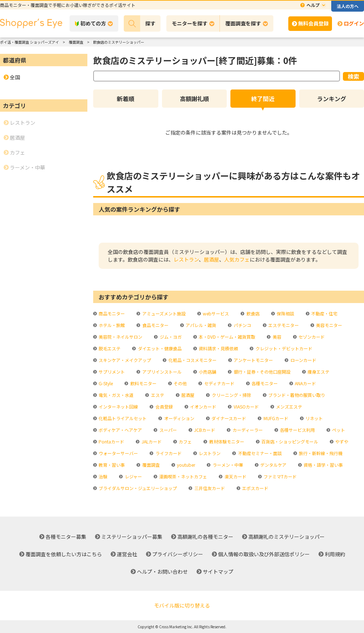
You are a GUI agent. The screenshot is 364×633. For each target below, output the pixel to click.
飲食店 (252, 313)
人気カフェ (237, 259)
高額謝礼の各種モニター (205, 536)
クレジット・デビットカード (283, 348)
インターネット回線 (118, 406)
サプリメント (111, 372)
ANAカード (305, 383)
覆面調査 (150, 465)
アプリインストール (161, 372)
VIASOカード (246, 406)
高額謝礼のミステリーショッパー (286, 536)
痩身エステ (317, 372)
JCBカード (204, 430)
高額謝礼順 (194, 98)
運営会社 (127, 554)
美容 (276, 337)
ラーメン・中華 (227, 465)
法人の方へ (348, 6)
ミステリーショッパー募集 (131, 536)
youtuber (185, 465)
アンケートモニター (253, 360)
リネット (313, 418)
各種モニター (264, 383)
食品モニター (155, 325)
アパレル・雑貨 (200, 325)
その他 (180, 383)
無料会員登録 (313, 23)
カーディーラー (247, 430)
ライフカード (168, 453)
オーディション (178, 418)
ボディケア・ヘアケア (120, 430)
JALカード (151, 441)
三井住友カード (209, 488)
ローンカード (302, 360)
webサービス (215, 313)
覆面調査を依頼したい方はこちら (63, 554)
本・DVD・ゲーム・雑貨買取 (226, 337)
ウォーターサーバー (118, 453)
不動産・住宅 (323, 313)
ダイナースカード (228, 418)
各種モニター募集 (66, 536)
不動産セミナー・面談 (259, 453)
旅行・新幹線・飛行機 (320, 453)
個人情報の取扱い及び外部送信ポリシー (264, 554)
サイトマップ (218, 571)
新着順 (125, 98)
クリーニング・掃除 (231, 395)
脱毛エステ (109, 348)
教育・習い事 (111, 465)
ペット (338, 430)
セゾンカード (311, 337)
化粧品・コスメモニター (192, 360)
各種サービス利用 (297, 430)
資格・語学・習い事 (322, 465)
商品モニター (111, 313)
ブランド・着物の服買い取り (296, 395)
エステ (157, 395)
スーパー (167, 430)
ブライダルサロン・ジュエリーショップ (137, 488)
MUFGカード (275, 418)
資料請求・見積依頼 (218, 348)
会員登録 (163, 406)
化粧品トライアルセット (122, 418)
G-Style (105, 383)
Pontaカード (111, 441)
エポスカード (254, 488)
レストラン (186, 259)
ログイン (354, 23)
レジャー (133, 476)
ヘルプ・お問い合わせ (162, 571)
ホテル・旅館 (111, 325)
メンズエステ (288, 406)
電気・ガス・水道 (116, 395)
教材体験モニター (226, 441)
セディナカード (218, 383)
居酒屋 (211, 259)
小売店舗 (207, 372)
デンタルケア (272, 465)
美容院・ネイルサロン (120, 337)
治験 (102, 476)
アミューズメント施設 (163, 313)
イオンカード (202, 406)
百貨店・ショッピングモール (289, 441)
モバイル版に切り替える (182, 605)
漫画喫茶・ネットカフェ (182, 476)
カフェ (185, 441)
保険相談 (285, 313)
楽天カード (234, 476)
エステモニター (283, 325)
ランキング (331, 98)
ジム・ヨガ (170, 337)
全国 (15, 77)
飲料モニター (143, 383)
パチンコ (242, 325)
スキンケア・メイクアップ (124, 360)
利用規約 (335, 554)
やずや (341, 441)
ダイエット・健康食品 (159, 348)
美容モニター (328, 325)
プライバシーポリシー (177, 554)
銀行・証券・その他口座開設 (261, 372)
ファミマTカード (279, 476)
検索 (353, 76)
